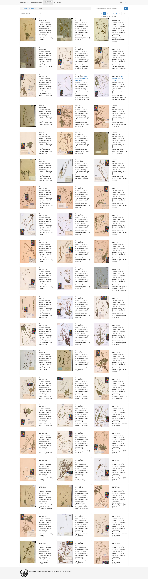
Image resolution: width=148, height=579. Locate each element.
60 (125, 13)
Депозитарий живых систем (31, 2)
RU (121, 2)
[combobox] (31, 13)
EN (125, 2)
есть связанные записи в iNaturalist (81, 78)
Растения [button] (48, 3)
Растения (24, 8)
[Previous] (101, 13)
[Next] (119, 13)
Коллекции (57, 2)
